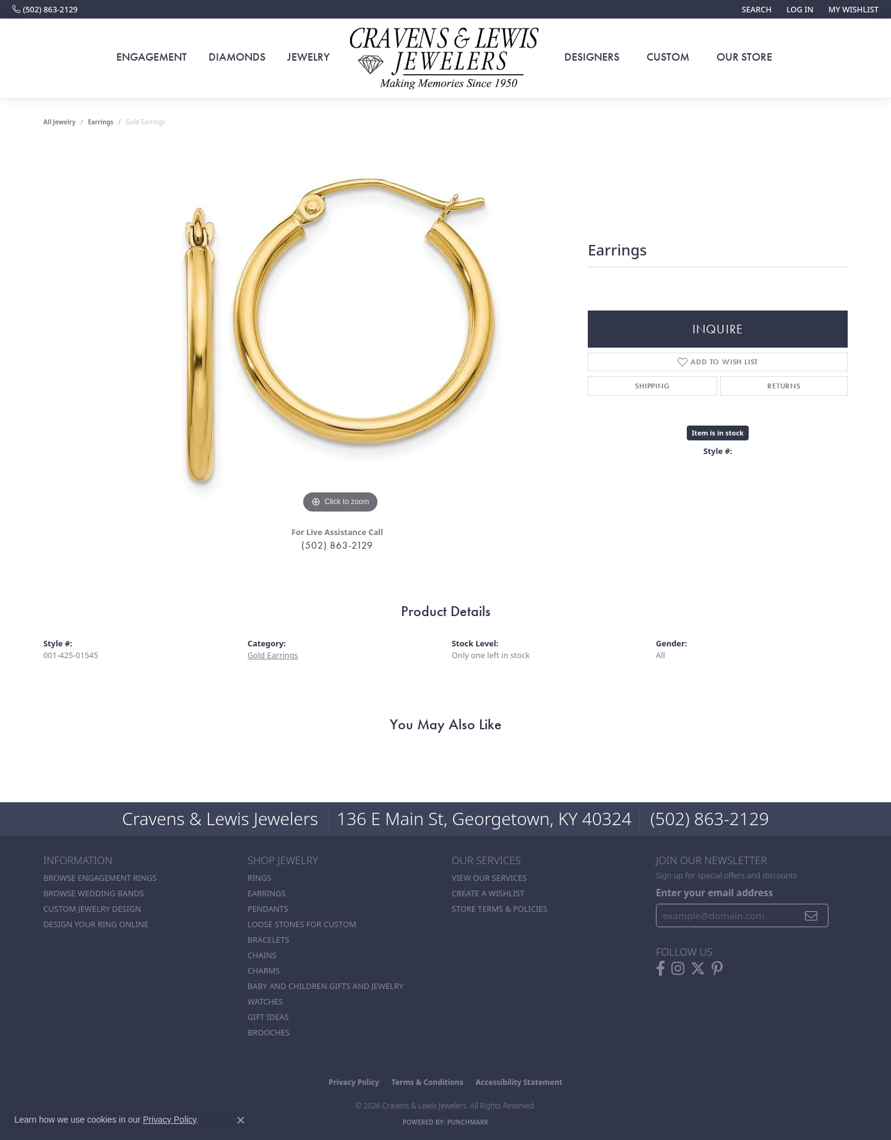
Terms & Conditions (427, 1082)
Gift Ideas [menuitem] (268, 1016)
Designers (591, 57)
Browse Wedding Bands (93, 893)
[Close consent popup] (240, 1120)
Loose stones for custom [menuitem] (302, 924)
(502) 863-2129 (336, 545)
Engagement (151, 57)
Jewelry (308, 57)
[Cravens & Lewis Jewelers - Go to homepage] (445, 59)
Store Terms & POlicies (499, 908)
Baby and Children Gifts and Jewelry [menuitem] (325, 986)
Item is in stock (718, 432)
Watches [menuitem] (265, 1001)
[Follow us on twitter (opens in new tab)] (698, 968)
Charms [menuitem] (264, 970)
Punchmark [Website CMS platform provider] (468, 1122)
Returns (784, 386)
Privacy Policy (354, 1082)
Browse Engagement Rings (100, 877)
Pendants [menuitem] (268, 908)
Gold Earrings (273, 655)
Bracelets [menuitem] (268, 939)
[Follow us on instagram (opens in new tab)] (677, 968)
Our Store (744, 57)
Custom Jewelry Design (92, 908)
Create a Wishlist (488, 893)
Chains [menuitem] (262, 955)
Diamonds (237, 57)
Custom (668, 57)
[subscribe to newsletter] (811, 915)
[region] (340, 330)
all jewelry (59, 122)
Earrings (100, 122)
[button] (755, 9)
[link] (45, 9)
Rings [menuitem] (259, 877)
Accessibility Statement (519, 1082)
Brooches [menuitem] (269, 1032)
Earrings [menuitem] (267, 893)
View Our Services (489, 877)
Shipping (652, 386)
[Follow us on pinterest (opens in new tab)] (717, 968)
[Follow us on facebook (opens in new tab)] (660, 968)
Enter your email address (714, 892)
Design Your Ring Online (95, 924)
